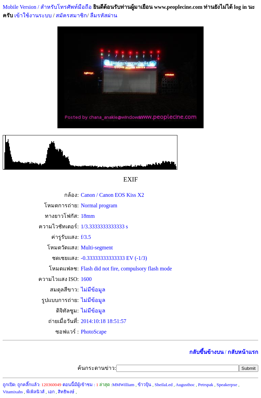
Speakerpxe (226, 384)
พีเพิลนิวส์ (35, 391)
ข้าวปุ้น (144, 384)
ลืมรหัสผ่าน (103, 15)
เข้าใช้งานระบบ (32, 15)
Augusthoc (185, 384)
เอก (51, 391)
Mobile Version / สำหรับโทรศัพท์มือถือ (47, 7)
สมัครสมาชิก (71, 15)
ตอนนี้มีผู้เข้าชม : (81, 384)
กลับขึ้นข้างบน (206, 352)
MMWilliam (123, 384)
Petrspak (205, 384)
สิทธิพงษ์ (66, 391)
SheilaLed (164, 384)
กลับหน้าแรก (243, 352)
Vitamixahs (13, 391)
